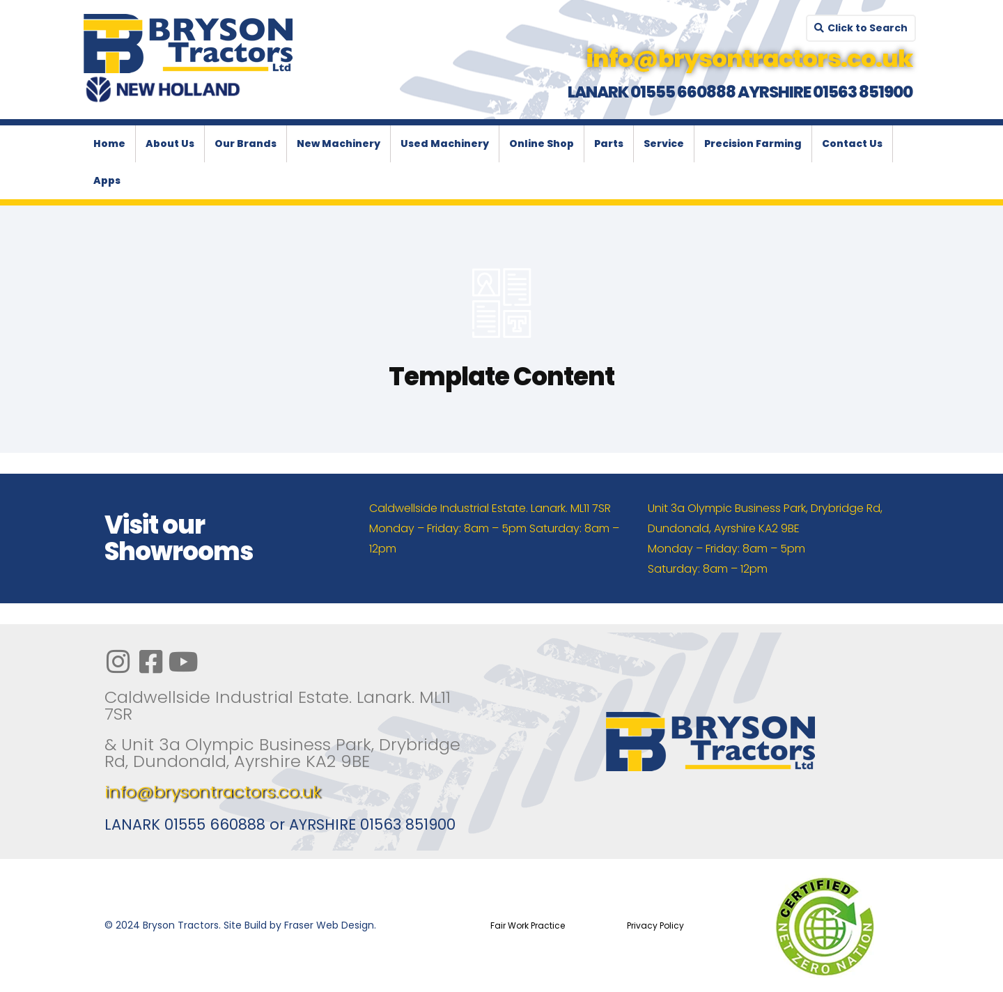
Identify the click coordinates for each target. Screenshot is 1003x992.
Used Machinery (445, 143)
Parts (608, 143)
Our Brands (246, 143)
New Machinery (338, 143)
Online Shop (541, 143)
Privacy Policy (655, 925)
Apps (106, 180)
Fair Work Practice (527, 925)
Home (109, 143)
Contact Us (852, 143)
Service (664, 143)
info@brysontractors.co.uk (212, 791)
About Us (170, 143)
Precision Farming (753, 143)
